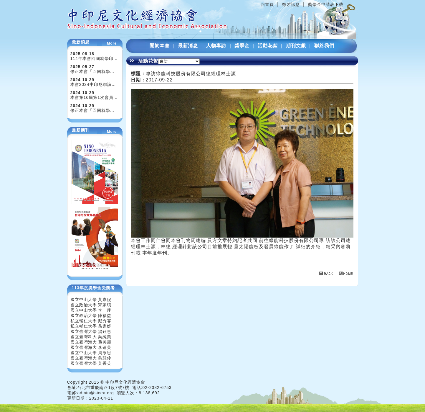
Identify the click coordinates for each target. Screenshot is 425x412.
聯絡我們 (324, 45)
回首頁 (267, 4)
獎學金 (241, 45)
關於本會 (160, 45)
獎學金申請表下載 (325, 4)
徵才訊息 (291, 4)
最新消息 (188, 45)
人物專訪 (216, 45)
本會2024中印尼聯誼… (93, 84)
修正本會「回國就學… (92, 71)
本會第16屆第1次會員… (94, 97)
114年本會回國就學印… (94, 58)
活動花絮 (268, 45)
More (112, 43)
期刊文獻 (296, 45)
